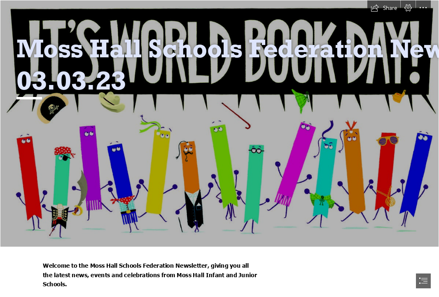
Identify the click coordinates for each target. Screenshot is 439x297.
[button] (383, 7)
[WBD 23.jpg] (219, 123)
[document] (219, 148)
